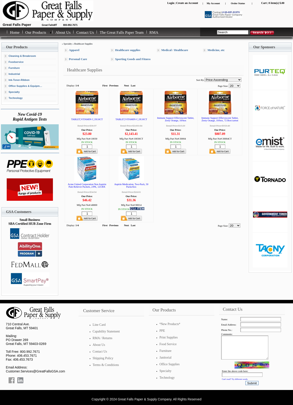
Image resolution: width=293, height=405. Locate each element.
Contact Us (85, 32)
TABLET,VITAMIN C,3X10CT (87, 119)
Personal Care (75, 59)
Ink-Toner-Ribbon (17, 80)
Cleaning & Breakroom (20, 56)
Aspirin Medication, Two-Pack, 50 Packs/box (131, 185)
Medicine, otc (214, 50)
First (104, 85)
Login (170, 3)
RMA (154, 32)
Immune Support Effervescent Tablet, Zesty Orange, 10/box (175, 119)
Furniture (12, 68)
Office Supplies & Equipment (23, 86)
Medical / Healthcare (172, 50)
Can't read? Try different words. (235, 379)
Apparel (71, 50)
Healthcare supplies (125, 50)
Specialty (12, 92)
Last (133, 85)
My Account (213, 3)
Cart (264, 3)
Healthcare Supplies (83, 44)
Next (126, 85)
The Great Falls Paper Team (121, 32)
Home (15, 32)
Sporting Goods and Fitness (130, 59)
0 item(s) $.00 (276, 3)
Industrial (12, 74)
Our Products (35, 32)
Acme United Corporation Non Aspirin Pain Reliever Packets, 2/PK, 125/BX (87, 185)
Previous (113, 85)
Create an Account (187, 3)
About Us (63, 32)
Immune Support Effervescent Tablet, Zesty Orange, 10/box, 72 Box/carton (219, 119)
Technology (13, 98)
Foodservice (14, 62)
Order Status (238, 3)
